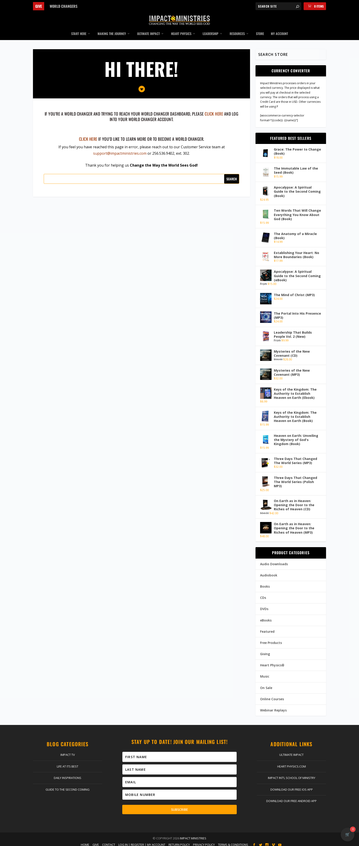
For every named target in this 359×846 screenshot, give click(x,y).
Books (265, 583)
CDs (263, 594)
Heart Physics (181, 30)
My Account (279, 30)
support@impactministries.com (120, 149)
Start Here (78, 30)
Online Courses (272, 695)
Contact (108, 841)
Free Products (271, 639)
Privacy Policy (204, 841)
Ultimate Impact (148, 30)
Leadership (210, 30)
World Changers (63, 6)
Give (38, 6)
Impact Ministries (193, 835)
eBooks (266, 617)
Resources (237, 30)
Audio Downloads (274, 560)
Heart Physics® (272, 662)
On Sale (266, 684)
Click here (88, 135)
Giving (265, 651)
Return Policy (179, 841)
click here (214, 111)
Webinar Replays (273, 707)
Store (260, 30)
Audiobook (268, 572)
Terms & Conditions (233, 841)
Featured (267, 628)
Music (264, 673)
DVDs (264, 605)
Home (85, 841)
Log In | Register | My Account (141, 841)
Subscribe (179, 806)
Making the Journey (112, 30)
